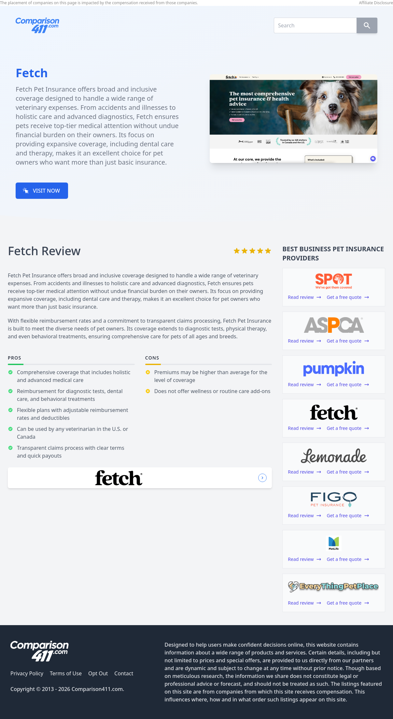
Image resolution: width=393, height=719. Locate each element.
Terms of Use (66, 673)
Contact (123, 673)
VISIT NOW (41, 190)
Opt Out (98, 673)
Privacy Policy (26, 673)
